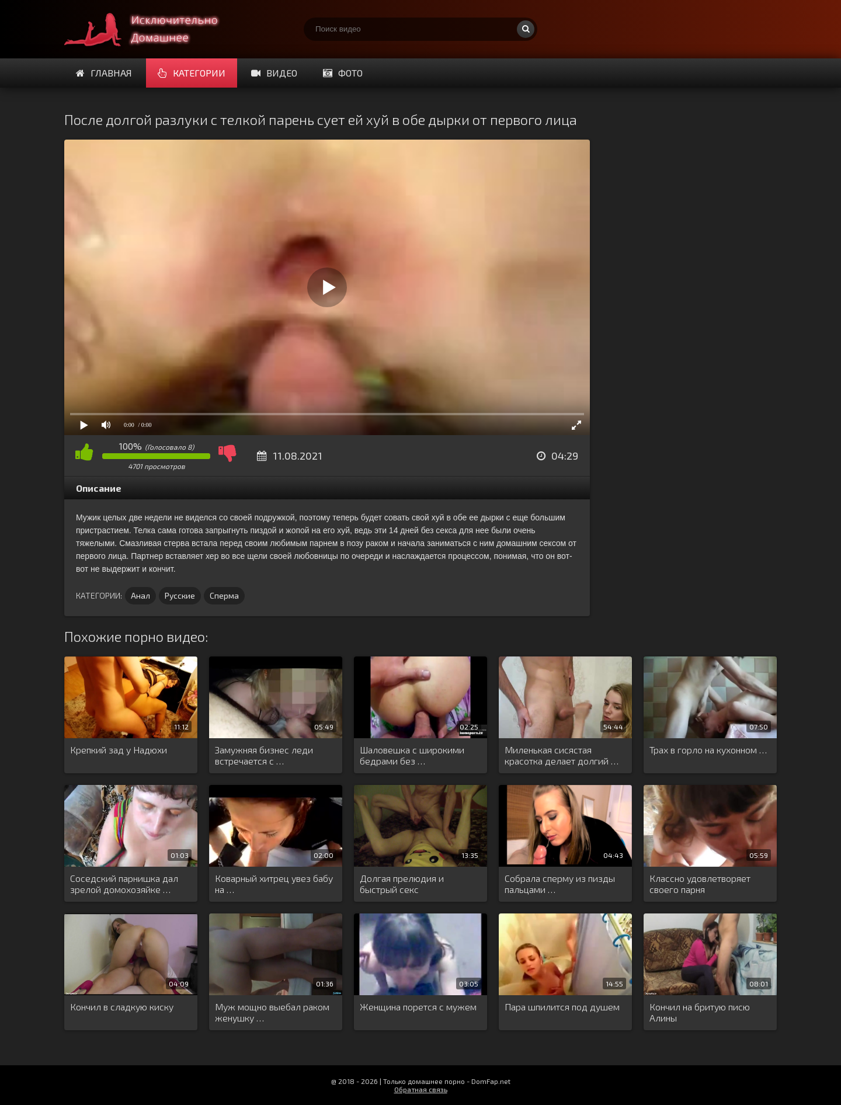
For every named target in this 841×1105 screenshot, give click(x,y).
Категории (191, 72)
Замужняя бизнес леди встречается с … (264, 755)
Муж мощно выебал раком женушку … (272, 1012)
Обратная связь (420, 1089)
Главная (104, 72)
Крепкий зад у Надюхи (118, 749)
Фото (343, 72)
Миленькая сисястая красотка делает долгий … (561, 755)
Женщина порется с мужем (418, 1006)
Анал (140, 595)
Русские (180, 595)
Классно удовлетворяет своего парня (699, 884)
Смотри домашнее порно (151, 29)
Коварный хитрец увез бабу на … (274, 884)
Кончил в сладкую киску (121, 1006)
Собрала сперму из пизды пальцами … (560, 884)
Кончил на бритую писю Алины (699, 1012)
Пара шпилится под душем (562, 1006)
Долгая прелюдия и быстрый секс (402, 884)
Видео (274, 72)
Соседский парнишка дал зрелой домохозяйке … (124, 884)
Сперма (224, 595)
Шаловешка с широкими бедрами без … (412, 755)
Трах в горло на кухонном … (708, 749)
